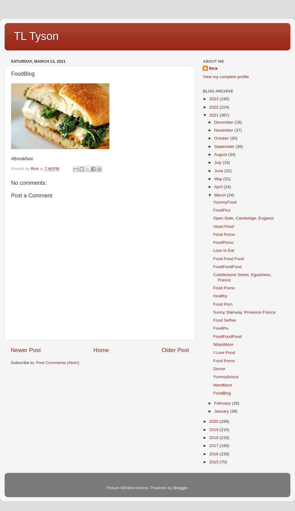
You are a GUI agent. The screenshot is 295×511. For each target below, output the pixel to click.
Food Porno (224, 234)
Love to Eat (223, 250)
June (219, 170)
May (218, 178)
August (221, 154)
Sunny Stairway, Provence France (244, 312)
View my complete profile (226, 76)
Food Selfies (224, 320)
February (223, 403)
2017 (214, 445)
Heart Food (223, 226)
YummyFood (225, 202)
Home (101, 350)
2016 (214, 454)
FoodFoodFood (227, 266)
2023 (214, 99)
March (220, 195)
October (222, 138)
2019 (214, 429)
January (222, 411)
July (218, 162)
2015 (214, 462)
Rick (213, 68)
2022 (214, 107)
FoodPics (221, 210)
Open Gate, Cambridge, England (243, 218)
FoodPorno (223, 242)
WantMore (222, 385)
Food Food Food (228, 258)
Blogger (180, 487)
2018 (214, 437)
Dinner (219, 368)
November (224, 130)
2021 (214, 115)
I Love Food (224, 352)
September (225, 146)
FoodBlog (222, 393)
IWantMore (223, 344)
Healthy (220, 296)
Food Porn (223, 304)
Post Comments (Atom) (57, 362)
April (219, 186)
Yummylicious (226, 376)
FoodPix (221, 328)
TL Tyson (36, 36)
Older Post (175, 350)
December (224, 122)
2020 (214, 421)
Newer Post (26, 350)
